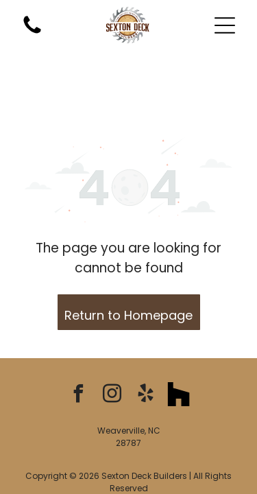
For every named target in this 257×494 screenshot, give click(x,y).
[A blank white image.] (32, 32)
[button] (225, 25)
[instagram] (112, 336)
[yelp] (145, 336)
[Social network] (179, 336)
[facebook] (78, 336)
